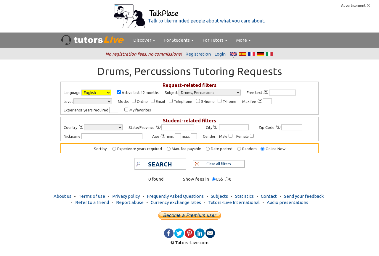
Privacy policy (126, 196)
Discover (144, 40)
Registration (198, 53)
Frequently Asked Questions (175, 196)
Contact (269, 196)
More (243, 40)
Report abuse (130, 202)
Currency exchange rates (176, 202)
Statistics (244, 196)
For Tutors (215, 40)
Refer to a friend (92, 202)
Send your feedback (304, 196)
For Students (179, 40)
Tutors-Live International (234, 202)
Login (220, 53)
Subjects (219, 196)
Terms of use (91, 196)
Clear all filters (213, 163)
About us (62, 196)
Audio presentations (287, 202)
